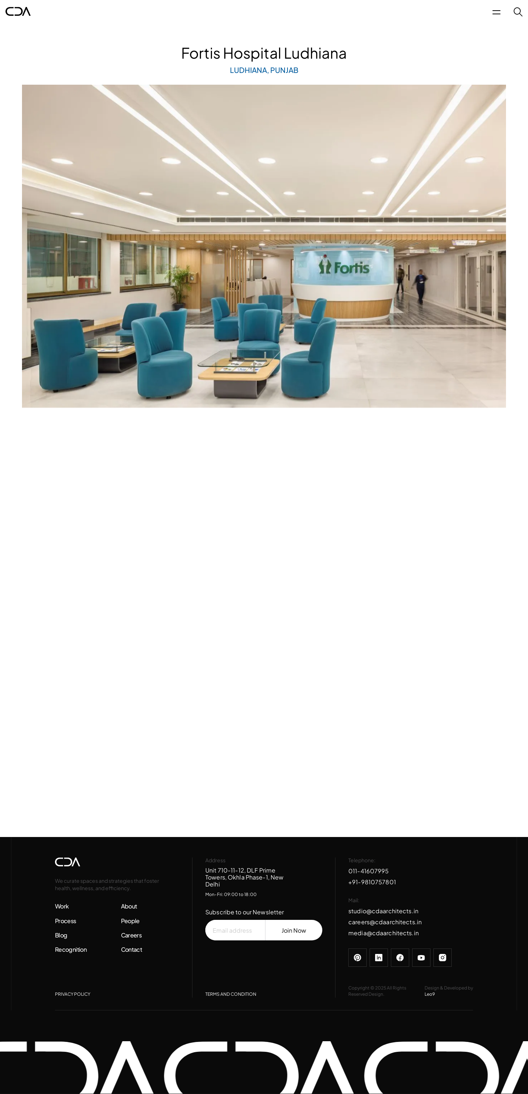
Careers (131, 935)
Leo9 (430, 994)
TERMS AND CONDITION (230, 994)
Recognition (71, 949)
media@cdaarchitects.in (383, 933)
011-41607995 (368, 871)
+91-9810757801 (372, 882)
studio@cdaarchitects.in (383, 911)
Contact (131, 949)
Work (62, 906)
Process (65, 920)
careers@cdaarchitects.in (385, 922)
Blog (61, 935)
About (129, 906)
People (130, 920)
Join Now (294, 930)
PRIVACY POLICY (72, 994)
